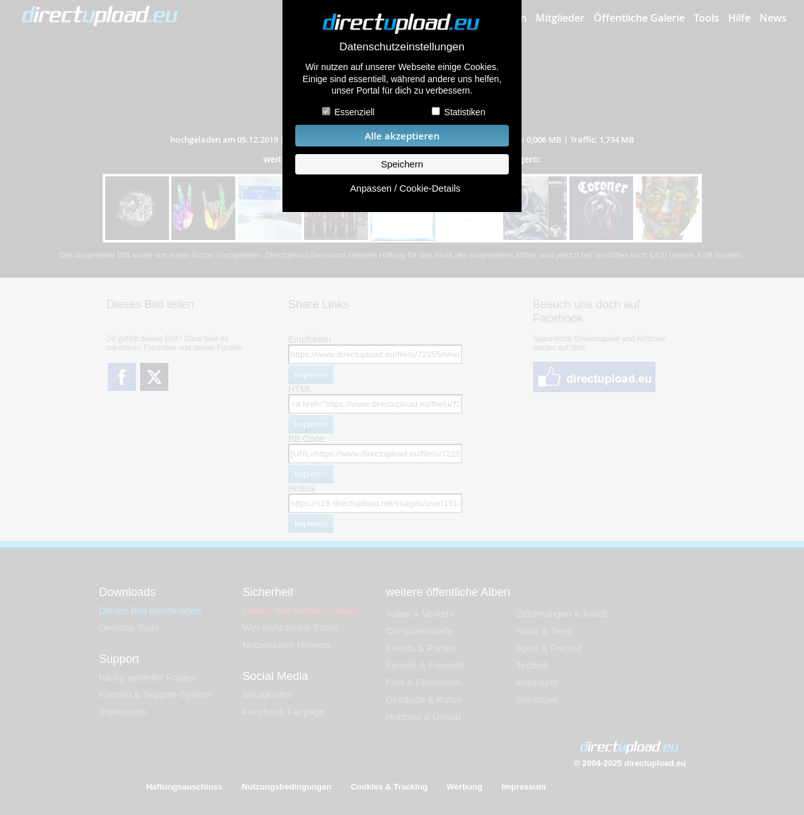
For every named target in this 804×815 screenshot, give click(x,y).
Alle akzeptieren (402, 136)
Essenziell (354, 112)
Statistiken (465, 112)
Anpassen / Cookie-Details (405, 188)
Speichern (402, 164)
